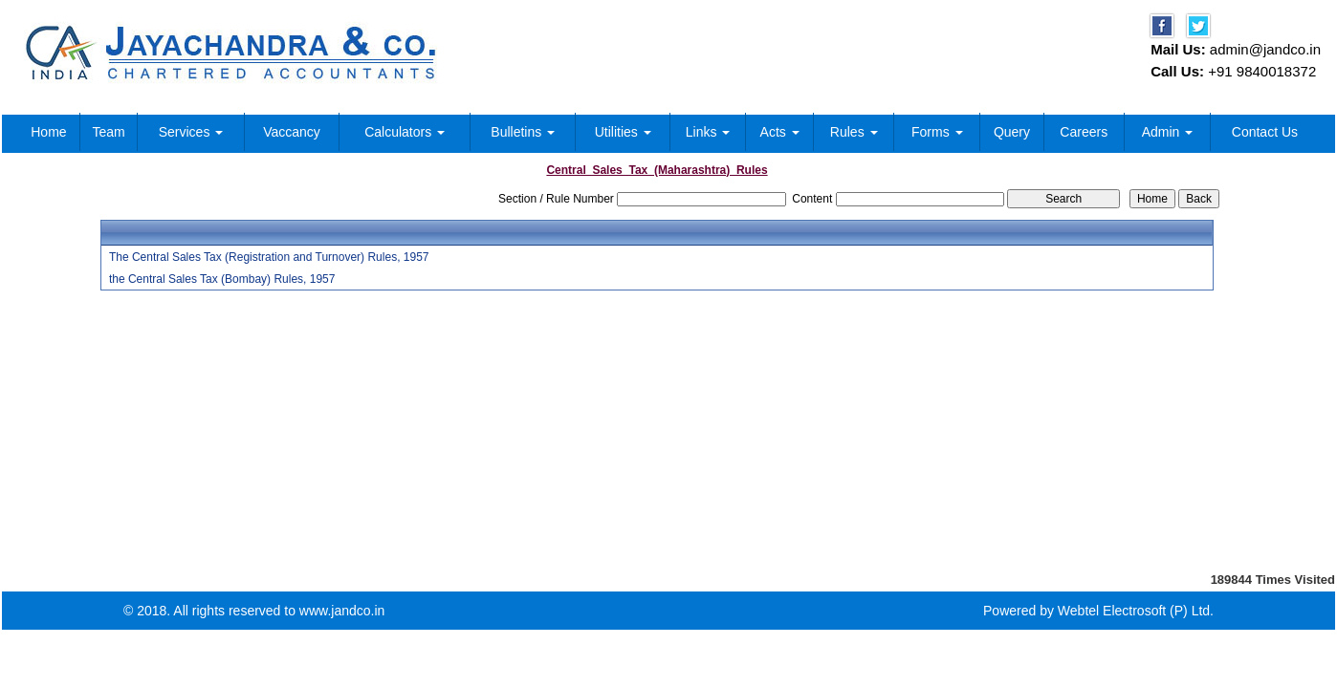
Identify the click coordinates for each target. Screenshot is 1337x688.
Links (708, 132)
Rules (854, 132)
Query (1012, 132)
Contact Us (1265, 132)
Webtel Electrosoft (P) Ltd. (1136, 610)
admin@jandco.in (1265, 49)
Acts (780, 132)
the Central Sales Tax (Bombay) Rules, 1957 (222, 279)
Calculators (404, 132)
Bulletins (523, 132)
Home (48, 132)
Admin (1168, 132)
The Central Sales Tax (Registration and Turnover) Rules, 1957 (269, 257)
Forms (937, 132)
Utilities (623, 132)
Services (191, 132)
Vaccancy (291, 132)
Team (108, 132)
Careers (1083, 132)
